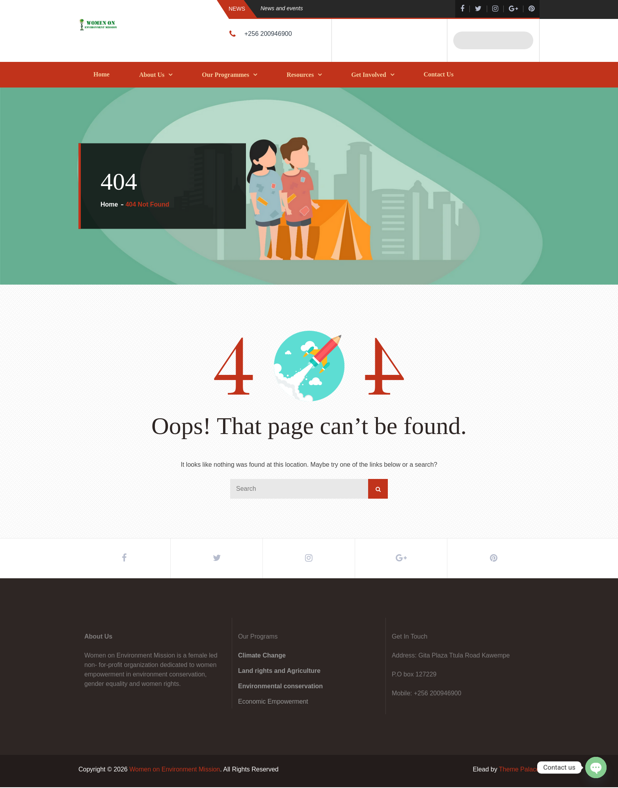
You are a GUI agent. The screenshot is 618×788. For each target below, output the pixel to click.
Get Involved (368, 74)
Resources (300, 74)
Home (101, 74)
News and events (282, 8)
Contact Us (439, 74)
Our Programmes (225, 74)
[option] (342, 8)
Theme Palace (519, 770)
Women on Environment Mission (174, 770)
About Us (151, 74)
